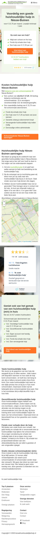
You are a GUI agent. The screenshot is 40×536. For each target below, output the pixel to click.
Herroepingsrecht (8, 524)
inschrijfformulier (16, 167)
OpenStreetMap (27, 241)
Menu (34, 3)
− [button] (4, 204)
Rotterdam (6, 492)
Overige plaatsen (8, 505)
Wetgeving (6, 516)
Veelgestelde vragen (28, 495)
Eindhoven (6, 500)
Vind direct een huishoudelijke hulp (20, 51)
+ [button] (4, 201)
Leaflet (19, 241)
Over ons (23, 513)
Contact (23, 516)
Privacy (4, 521)
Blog (24, 523)
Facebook (26, 520)
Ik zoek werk (25, 504)
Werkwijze (24, 489)
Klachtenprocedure (9, 519)
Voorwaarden (7, 513)
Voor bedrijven (25, 501)
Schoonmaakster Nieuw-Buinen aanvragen (16, 136)
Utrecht (4, 497)
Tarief (22, 492)
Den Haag (5, 495)
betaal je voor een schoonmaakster (18, 91)
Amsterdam (6, 489)
